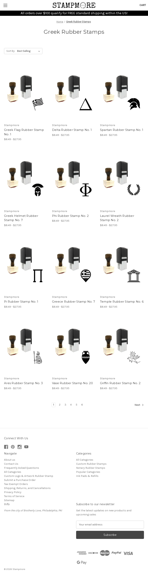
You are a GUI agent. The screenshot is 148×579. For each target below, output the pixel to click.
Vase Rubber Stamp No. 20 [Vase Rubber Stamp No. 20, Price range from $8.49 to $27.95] (72, 383)
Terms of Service (14, 496)
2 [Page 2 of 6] (60, 404)
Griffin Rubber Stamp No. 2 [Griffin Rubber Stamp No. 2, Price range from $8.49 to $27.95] (120, 383)
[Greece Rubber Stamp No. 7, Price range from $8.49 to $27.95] (74, 264)
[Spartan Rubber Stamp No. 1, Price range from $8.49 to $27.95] (122, 92)
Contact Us (11, 463)
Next (139, 405)
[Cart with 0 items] (142, 5)
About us (9, 459)
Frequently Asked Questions (21, 468)
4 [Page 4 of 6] (71, 404)
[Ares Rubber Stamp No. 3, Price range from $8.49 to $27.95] (26, 345)
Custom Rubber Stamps (91, 463)
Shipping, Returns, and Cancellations (27, 488)
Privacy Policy (12, 492)
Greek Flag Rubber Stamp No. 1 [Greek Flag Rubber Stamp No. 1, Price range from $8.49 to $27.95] (24, 132)
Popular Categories (88, 472)
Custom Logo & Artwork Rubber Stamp (28, 476)
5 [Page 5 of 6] (76, 404)
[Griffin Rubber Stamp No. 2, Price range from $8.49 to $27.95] (122, 345)
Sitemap (9, 500)
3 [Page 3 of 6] (65, 404)
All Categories (12, 472)
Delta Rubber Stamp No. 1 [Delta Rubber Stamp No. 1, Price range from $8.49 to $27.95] (72, 130)
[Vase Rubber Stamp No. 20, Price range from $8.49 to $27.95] (74, 345)
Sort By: (10, 51)
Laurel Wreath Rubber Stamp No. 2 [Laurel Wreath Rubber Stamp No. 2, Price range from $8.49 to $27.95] (117, 218)
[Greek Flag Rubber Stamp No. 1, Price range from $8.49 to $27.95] (26, 92)
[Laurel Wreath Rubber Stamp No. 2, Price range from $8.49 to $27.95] (122, 178)
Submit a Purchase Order (20, 480)
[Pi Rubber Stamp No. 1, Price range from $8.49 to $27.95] (26, 264)
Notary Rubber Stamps (90, 468)
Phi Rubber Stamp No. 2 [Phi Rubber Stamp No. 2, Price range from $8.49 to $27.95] (70, 216)
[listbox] (29, 51)
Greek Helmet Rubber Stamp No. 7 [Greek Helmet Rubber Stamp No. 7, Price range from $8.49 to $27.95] (21, 218)
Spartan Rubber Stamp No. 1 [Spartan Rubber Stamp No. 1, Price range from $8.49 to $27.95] (121, 130)
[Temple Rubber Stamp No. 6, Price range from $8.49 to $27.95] (122, 264)
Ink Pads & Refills (87, 476)
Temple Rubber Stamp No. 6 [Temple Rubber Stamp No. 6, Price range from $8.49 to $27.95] (122, 301)
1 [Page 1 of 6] (53, 404)
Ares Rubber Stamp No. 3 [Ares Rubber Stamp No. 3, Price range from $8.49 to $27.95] (23, 383)
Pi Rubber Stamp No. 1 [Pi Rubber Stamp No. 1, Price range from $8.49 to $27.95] (21, 301)
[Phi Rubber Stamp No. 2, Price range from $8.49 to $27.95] (74, 178)
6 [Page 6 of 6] (82, 404)
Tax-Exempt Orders (16, 484)
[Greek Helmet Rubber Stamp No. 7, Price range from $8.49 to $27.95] (26, 178)
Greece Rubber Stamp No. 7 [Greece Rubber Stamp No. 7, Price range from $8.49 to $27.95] (73, 301)
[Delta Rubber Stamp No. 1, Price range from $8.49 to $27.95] (74, 92)
